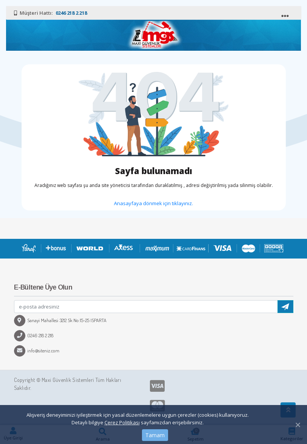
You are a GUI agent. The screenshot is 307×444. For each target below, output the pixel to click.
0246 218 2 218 (33, 335)
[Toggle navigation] (285, 14)
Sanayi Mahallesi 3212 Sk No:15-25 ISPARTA (60, 320)
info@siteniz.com (36, 350)
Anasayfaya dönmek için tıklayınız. (153, 203)
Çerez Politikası (122, 422)
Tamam (155, 435)
